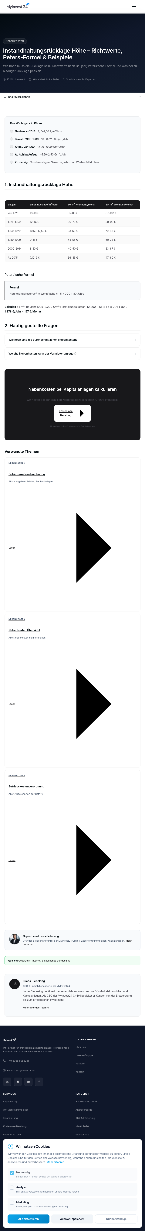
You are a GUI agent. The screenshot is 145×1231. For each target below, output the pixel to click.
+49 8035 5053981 (16, 1060)
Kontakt (80, 1071)
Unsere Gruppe (84, 1055)
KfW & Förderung (85, 1117)
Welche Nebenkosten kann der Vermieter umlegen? (42, 353)
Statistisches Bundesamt (56, 960)
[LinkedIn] (7, 1082)
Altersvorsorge (84, 1109)
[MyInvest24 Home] (18, 6)
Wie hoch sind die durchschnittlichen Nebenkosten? (42, 339)
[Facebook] (39, 1082)
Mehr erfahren (55, 1162)
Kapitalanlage (10, 1101)
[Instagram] (18, 1082)
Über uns (81, 1046)
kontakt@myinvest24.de (19, 1070)
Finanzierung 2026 (86, 1101)
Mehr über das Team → (36, 1007)
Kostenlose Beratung (72, 413)
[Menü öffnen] (134, 7)
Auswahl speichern (72, 1218)
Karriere (80, 1063)
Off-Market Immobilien (16, 1109)
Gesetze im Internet (30, 960)
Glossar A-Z (82, 1134)
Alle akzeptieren (28, 1218)
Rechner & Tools (12, 1134)
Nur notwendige (116, 1218)
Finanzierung (10, 1117)
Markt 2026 (82, 1126)
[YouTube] (28, 1082)
